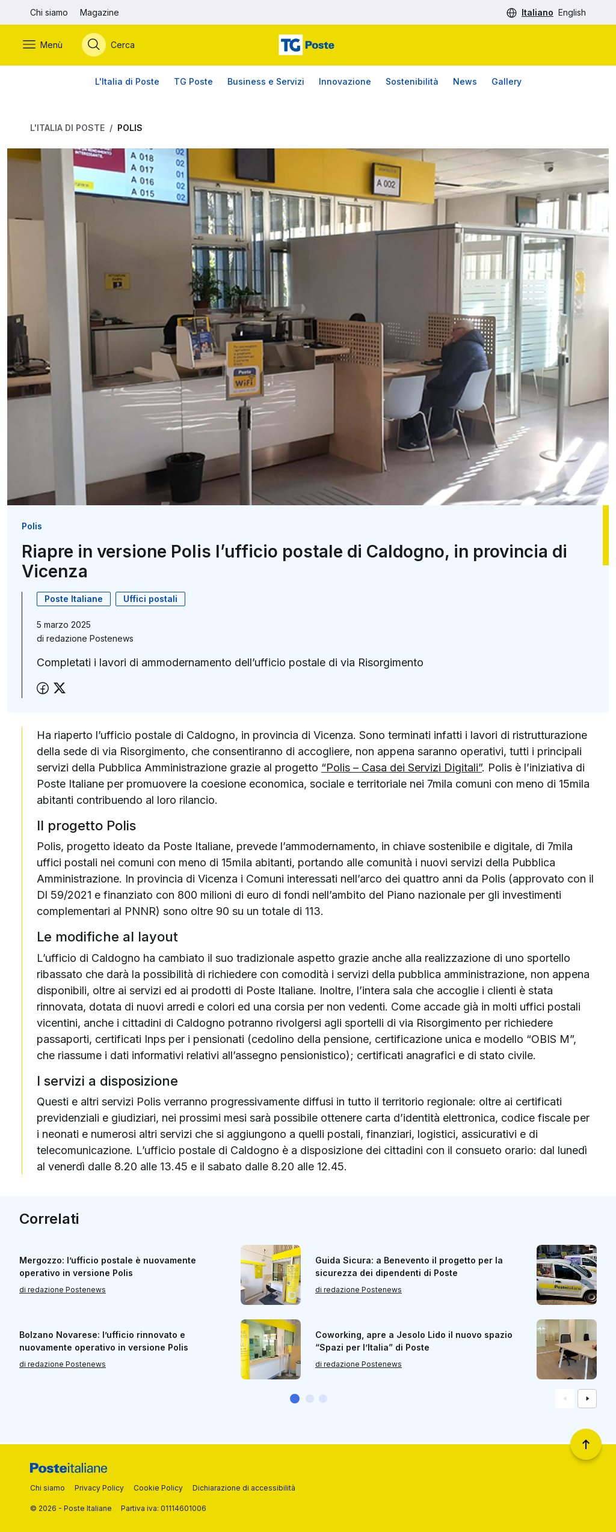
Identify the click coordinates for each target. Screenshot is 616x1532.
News (465, 84)
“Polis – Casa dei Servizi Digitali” (401, 770)
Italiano (537, 12)
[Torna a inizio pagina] (586, 1444)
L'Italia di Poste (127, 84)
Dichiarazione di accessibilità (243, 1487)
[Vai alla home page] (308, 46)
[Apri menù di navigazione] (50, 46)
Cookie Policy (158, 1487)
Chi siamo (49, 12)
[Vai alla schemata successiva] (587, 1401)
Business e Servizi (265, 84)
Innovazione (345, 84)
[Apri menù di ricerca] (115, 46)
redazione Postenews (90, 641)
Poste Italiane (74, 601)
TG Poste (193, 84)
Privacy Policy (99, 1487)
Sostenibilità (412, 84)
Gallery (506, 84)
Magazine (99, 12)
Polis (130, 130)
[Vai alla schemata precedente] (564, 1401)
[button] (295, 1401)
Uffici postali (150, 601)
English (572, 12)
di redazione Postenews (62, 1291)
